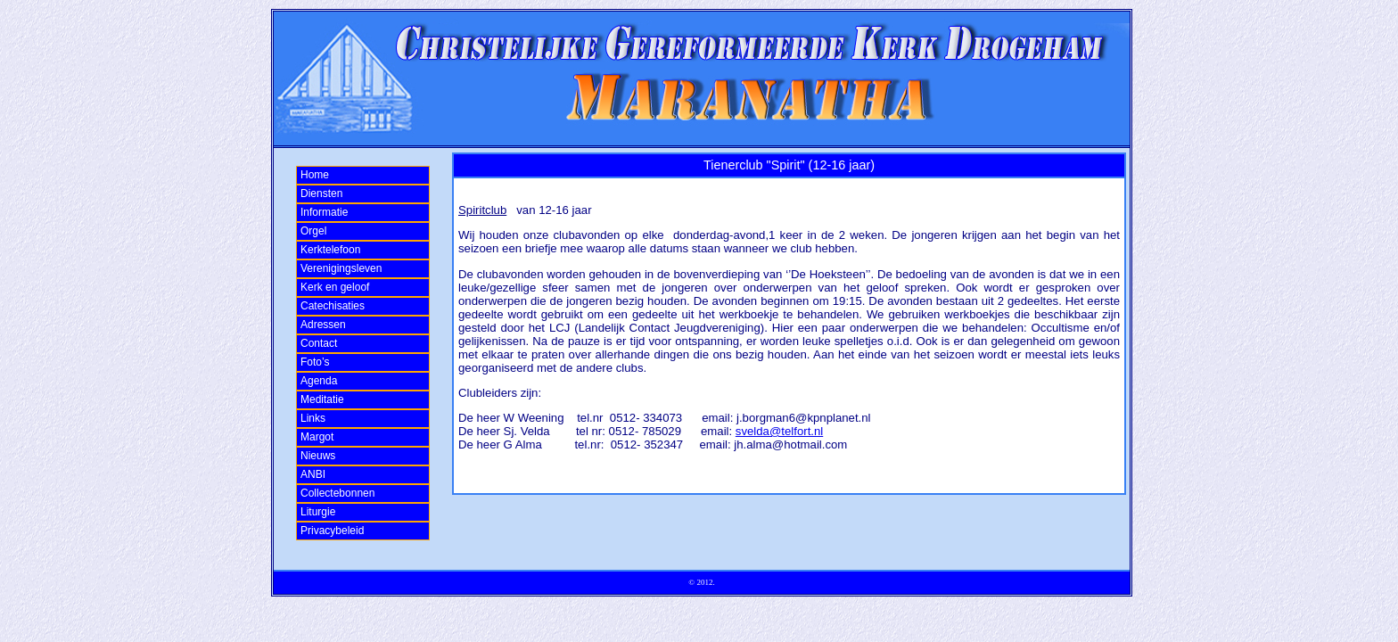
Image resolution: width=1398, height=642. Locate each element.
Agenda (318, 380)
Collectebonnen (337, 493)
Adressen (323, 324)
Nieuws (317, 455)
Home (314, 175)
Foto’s (314, 362)
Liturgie (317, 512)
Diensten (321, 193)
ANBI (312, 474)
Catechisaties (332, 306)
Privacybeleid (332, 530)
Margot (316, 437)
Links (312, 418)
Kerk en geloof (334, 287)
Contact (318, 343)
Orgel (313, 231)
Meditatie (322, 399)
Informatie (324, 212)
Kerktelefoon (330, 249)
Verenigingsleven (341, 268)
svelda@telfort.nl (779, 431)
